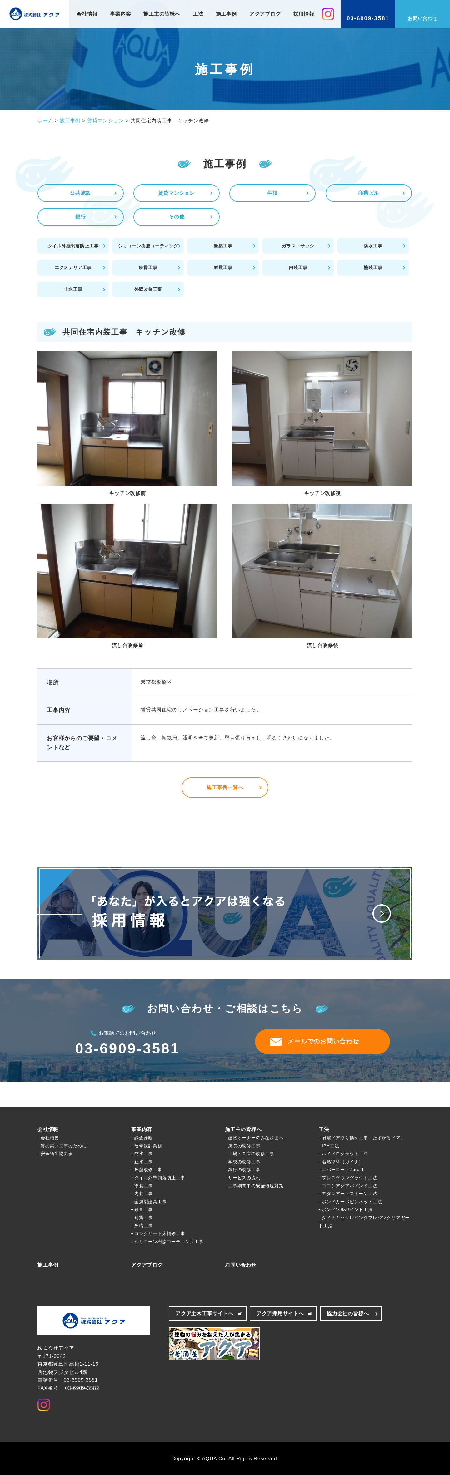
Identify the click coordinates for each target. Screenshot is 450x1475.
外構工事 (143, 1225)
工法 (198, 14)
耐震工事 (223, 267)
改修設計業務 (148, 1145)
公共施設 (80, 193)
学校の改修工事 (244, 1161)
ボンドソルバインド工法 (347, 1209)
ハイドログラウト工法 (345, 1153)
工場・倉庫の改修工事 (251, 1153)
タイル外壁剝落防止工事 (159, 1177)
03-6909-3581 (127, 1048)
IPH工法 (330, 1145)
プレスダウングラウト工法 (350, 1177)
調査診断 (143, 1137)
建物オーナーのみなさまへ (256, 1137)
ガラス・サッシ (298, 245)
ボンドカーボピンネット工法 (352, 1201)
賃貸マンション (176, 193)
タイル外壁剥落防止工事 (73, 245)
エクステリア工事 (73, 267)
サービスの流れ (244, 1177)
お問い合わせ (241, 1264)
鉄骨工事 (148, 267)
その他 (176, 216)
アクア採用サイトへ (280, 1313)
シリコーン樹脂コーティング (148, 245)
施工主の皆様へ (161, 14)
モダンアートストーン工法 (350, 1193)
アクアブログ (265, 14)
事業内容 (120, 14)
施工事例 (226, 14)
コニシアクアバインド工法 (350, 1185)
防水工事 (373, 245)
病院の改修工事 (244, 1145)
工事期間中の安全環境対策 (256, 1185)
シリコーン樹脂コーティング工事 (169, 1241)
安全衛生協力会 (57, 1153)
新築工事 (223, 245)
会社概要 (50, 1137)
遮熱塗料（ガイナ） (342, 1161)
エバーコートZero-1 (343, 1169)
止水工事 (73, 289)
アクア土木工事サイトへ (204, 1313)
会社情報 (87, 14)
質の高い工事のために (64, 1145)
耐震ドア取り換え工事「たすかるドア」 (363, 1137)
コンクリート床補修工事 (159, 1233)
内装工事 (298, 267)
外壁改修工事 (148, 289)
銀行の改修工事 (244, 1169)
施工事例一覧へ (225, 787)
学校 (273, 193)
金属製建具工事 (150, 1201)
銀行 (80, 216)
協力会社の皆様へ (348, 1313)
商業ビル (368, 193)
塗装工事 (373, 267)
